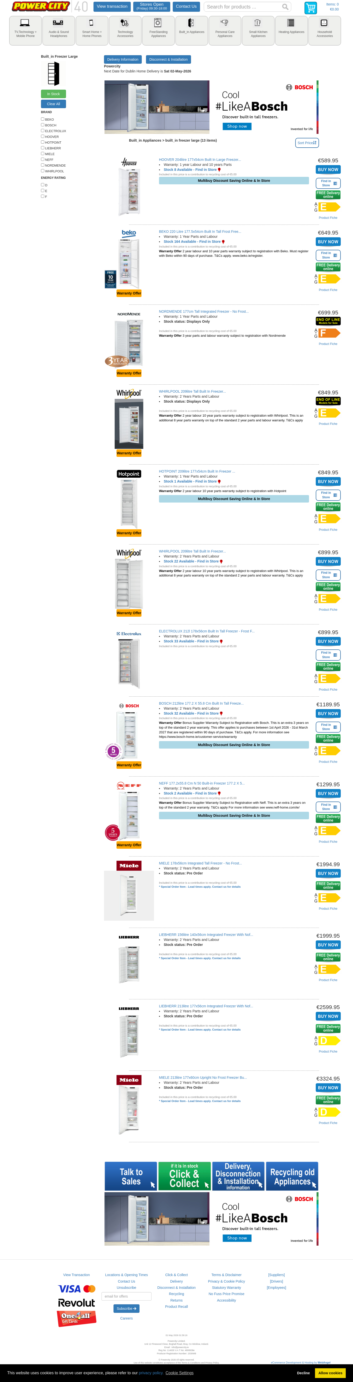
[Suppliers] (276, 1275)
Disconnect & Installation (168, 59)
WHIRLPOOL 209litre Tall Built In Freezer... (192, 391)
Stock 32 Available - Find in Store (191, 713)
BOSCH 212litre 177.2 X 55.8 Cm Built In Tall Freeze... (201, 703)
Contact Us (186, 6)
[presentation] (26, 30)
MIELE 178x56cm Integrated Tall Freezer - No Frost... (200, 863)
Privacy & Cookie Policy (226, 1281)
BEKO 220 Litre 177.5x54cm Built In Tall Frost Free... (200, 232)
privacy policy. (151, 1373)
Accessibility (226, 1300)
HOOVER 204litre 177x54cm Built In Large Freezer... (200, 160)
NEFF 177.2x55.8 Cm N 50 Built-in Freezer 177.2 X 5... (202, 783)
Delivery (176, 1281)
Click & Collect (176, 1275)
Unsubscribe (126, 1288)
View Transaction (76, 1275)
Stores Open (151, 6)
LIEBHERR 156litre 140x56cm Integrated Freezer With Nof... (206, 935)
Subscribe (126, 1309)
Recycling (176, 1294)
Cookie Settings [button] (180, 1373)
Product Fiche (328, 218)
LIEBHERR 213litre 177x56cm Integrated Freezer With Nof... (206, 1006)
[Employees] (276, 1288)
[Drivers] (276, 1281)
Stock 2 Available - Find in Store (190, 793)
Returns (176, 1300)
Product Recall (176, 1307)
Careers (126, 1318)
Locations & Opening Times (126, 1275)
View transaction (112, 6)
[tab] (25, 30)
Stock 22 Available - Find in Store (191, 561)
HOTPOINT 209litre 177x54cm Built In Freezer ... (197, 471)
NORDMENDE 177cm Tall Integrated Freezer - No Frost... (204, 311)
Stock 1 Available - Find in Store (190, 481)
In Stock (53, 94)
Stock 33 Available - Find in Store (191, 641)
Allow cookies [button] (330, 1373)
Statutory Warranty (226, 1288)
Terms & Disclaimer (227, 1275)
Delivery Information (122, 59)
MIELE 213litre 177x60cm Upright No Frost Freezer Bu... (203, 1078)
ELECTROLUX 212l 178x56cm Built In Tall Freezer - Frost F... (207, 631)
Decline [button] (303, 1373)
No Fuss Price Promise (226, 1294)
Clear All (53, 104)
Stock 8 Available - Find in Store (190, 170)
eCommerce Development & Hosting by (301, 1362)
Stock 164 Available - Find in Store (192, 242)
